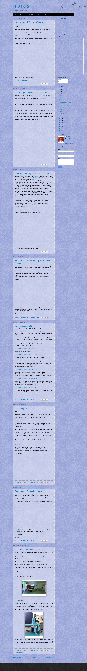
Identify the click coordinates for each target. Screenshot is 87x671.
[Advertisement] (69, 181)
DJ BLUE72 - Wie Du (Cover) (24, 73)
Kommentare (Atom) (22, 660)
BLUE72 (21, 6)
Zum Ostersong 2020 (24, 326)
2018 (60, 120)
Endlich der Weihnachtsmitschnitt (30, 491)
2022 (60, 95)
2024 (60, 91)
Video (32, 179)
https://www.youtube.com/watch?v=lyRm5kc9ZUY (26, 354)
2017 (60, 122)
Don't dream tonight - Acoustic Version (32, 173)
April (61, 111)
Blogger (51, 668)
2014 (60, 128)
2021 (60, 97)
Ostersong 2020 (22, 408)
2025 (60, 89)
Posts (60, 79)
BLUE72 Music (28, 14)
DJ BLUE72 (17, 73)
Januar (61, 115)
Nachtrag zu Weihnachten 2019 (29, 549)
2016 (60, 124)
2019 (60, 118)
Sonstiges (46, 14)
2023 (60, 93)
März (61, 113)
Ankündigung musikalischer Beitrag (31, 92)
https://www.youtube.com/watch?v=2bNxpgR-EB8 (26, 348)
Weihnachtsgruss (22, 652)
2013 (60, 130)
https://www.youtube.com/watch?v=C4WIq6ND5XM (26, 378)
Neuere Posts (17, 657)
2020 (60, 99)
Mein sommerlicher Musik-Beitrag (30, 22)
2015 (60, 126)
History (38, 14)
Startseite (18, 14)
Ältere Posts (50, 657)
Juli (61, 101)
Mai (61, 109)
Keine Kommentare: (34, 83)
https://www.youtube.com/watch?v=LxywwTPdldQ (26, 369)
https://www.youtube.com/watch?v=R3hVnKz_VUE (26, 387)
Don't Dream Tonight (37, 177)
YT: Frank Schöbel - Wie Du (21, 80)
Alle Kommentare (62, 82)
